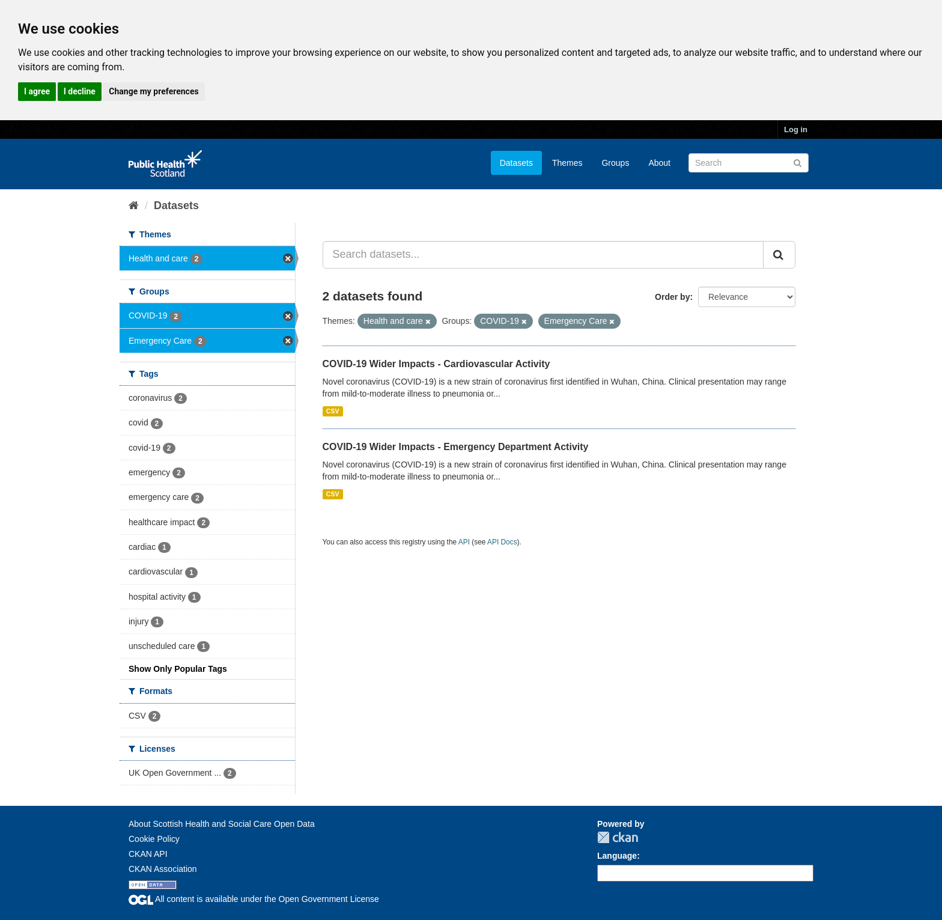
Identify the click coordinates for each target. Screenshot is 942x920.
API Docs (502, 542)
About (659, 163)
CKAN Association (163, 869)
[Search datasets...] (543, 255)
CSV (332, 411)
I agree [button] (37, 91)
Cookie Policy (154, 839)
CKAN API (148, 854)
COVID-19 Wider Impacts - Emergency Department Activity (456, 447)
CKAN (617, 837)
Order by (672, 297)
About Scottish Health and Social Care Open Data (222, 824)
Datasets (516, 163)
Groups (615, 163)
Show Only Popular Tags (178, 669)
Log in (795, 129)
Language (617, 856)
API (464, 542)
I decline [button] (80, 91)
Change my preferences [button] (153, 91)
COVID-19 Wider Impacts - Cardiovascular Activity (436, 364)
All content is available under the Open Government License (254, 899)
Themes (567, 163)
